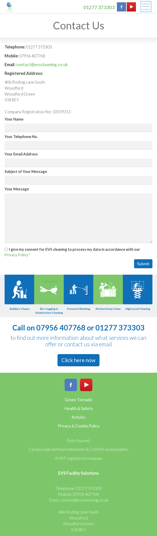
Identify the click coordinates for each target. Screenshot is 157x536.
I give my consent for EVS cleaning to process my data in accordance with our (72, 252)
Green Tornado (78, 399)
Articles (78, 417)
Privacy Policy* (17, 255)
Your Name (14, 119)
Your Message (17, 189)
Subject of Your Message (26, 171)
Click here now (78, 360)
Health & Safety (78, 408)
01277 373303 (99, 7)
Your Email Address (21, 154)
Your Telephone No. (21, 136)
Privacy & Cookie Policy (78, 425)
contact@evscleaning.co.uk (42, 64)
